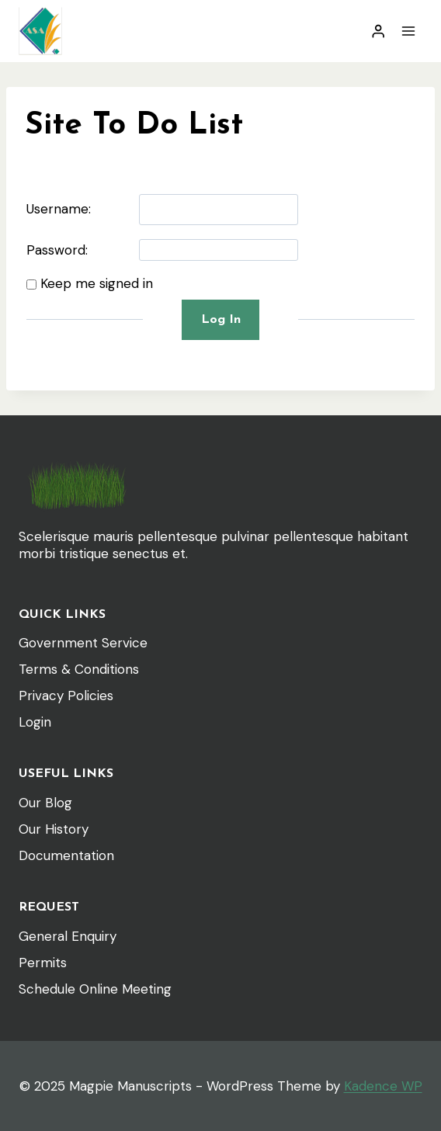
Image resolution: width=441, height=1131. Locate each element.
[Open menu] (408, 31)
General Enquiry (67, 936)
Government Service (83, 642)
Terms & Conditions (79, 669)
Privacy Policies (66, 695)
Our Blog (45, 802)
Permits (43, 962)
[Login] (378, 31)
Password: (57, 249)
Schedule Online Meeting (95, 988)
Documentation (66, 855)
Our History (54, 829)
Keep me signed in (96, 283)
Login (35, 721)
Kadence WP (383, 1086)
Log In (221, 320)
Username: (58, 208)
